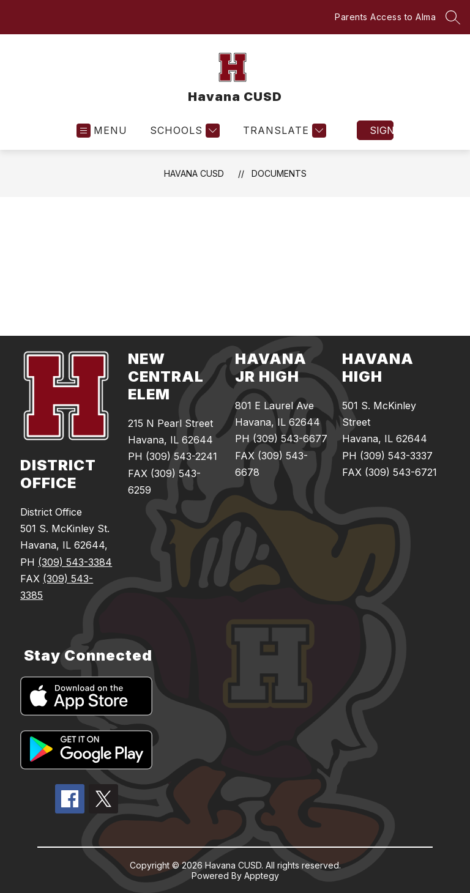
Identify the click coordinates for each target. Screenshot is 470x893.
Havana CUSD (194, 173)
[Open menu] (101, 130)
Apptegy (261, 875)
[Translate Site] (283, 130)
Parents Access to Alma (385, 17)
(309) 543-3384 (75, 562)
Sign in (382, 130)
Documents (279, 173)
